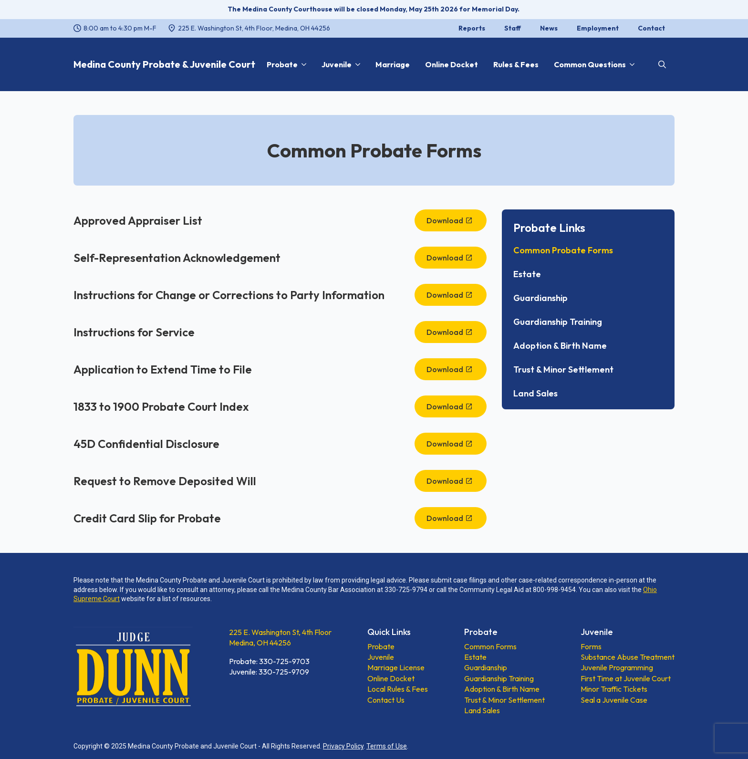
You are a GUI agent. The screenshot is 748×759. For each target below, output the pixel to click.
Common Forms (490, 646)
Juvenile (337, 64)
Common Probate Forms (563, 250)
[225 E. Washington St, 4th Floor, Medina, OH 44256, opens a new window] (249, 28)
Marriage (392, 64)
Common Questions (590, 64)
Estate (527, 274)
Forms (591, 646)
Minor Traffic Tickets (614, 689)
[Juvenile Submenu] (356, 64)
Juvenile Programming (617, 667)
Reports (471, 28)
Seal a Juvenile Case (614, 700)
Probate (282, 64)
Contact (651, 28)
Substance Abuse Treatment (628, 657)
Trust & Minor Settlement (563, 369)
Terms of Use (386, 746)
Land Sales (535, 393)
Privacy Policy (343, 746)
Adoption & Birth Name (560, 346)
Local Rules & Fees (397, 689)
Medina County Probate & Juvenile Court (164, 64)
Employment (598, 28)
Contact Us (386, 700)
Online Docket (451, 64)
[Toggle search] (662, 64)
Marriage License (396, 667)
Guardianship (540, 298)
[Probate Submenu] (302, 64)
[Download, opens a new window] (451, 220)
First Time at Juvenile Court (626, 678)
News (549, 28)
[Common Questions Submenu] (630, 64)
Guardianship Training (557, 322)
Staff (512, 28)
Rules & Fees (516, 64)
